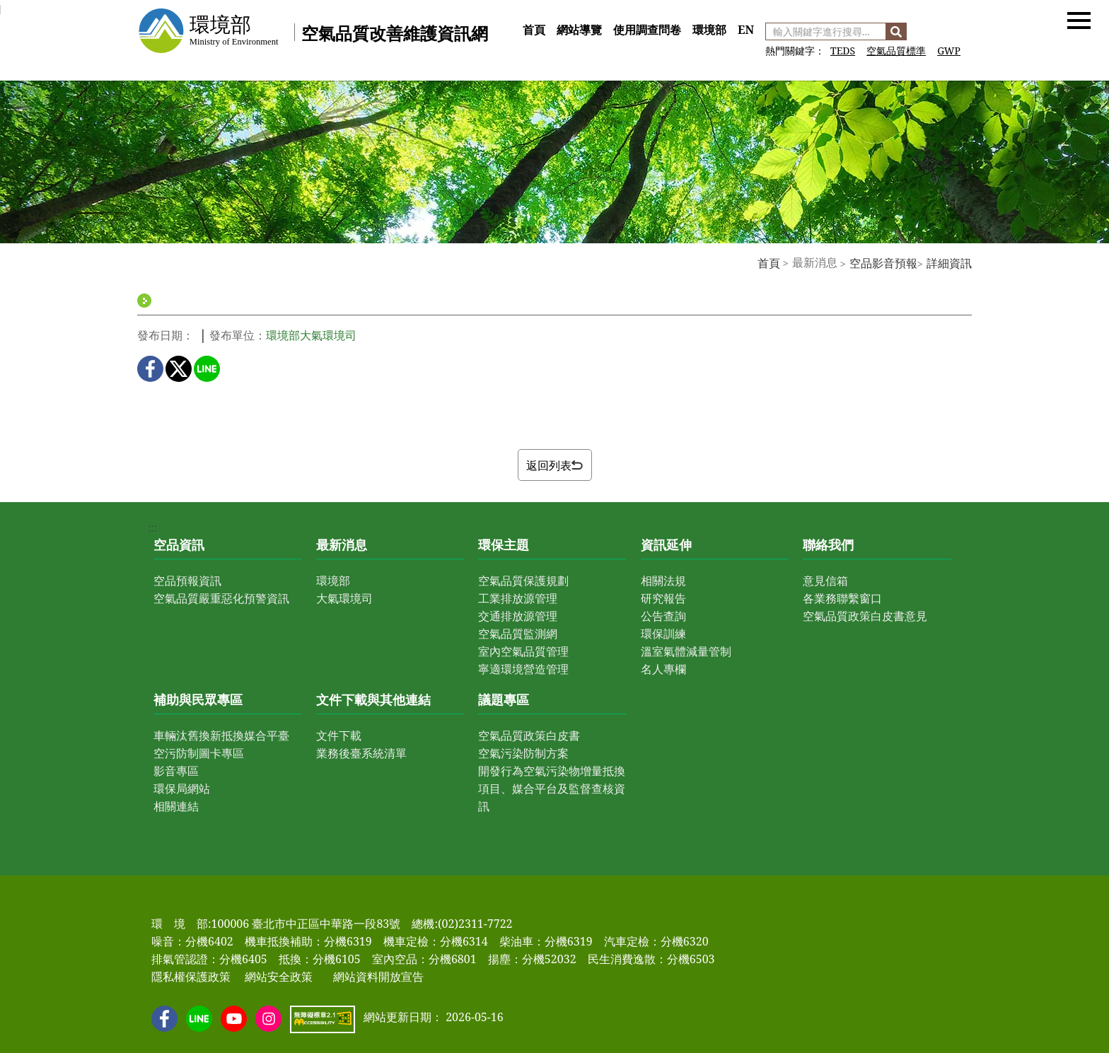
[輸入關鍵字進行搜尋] (825, 31)
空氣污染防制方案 (523, 753)
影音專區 (176, 771)
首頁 (534, 29)
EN (746, 29)
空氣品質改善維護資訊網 (394, 33)
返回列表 (554, 465)
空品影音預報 (883, 263)
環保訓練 (663, 633)
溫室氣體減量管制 (686, 651)
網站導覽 (579, 29)
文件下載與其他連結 (373, 699)
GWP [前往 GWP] (948, 50)
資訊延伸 (666, 544)
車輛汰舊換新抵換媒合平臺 (221, 735)
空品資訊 (178, 544)
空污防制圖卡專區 (198, 753)
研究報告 (663, 598)
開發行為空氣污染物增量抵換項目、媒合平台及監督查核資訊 (551, 788)
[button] (1079, 19)
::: (522, 14)
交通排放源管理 (517, 616)
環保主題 (503, 544)
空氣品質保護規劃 (523, 580)
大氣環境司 (344, 598)
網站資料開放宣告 (378, 976)
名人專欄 (663, 669)
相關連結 (176, 806)
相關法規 (663, 580)
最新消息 (341, 544)
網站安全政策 (279, 976)
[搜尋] (896, 31)
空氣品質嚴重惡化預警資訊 (221, 598)
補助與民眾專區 (198, 699)
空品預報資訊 (187, 580)
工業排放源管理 (517, 598)
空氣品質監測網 (517, 633)
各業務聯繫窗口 (842, 598)
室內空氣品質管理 (523, 651)
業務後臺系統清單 (361, 753)
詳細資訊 (949, 263)
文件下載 (338, 735)
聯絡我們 (828, 544)
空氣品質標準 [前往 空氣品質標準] (896, 50)
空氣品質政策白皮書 (529, 735)
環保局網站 (181, 788)
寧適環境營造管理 (523, 669)
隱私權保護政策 (191, 976)
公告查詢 (663, 616)
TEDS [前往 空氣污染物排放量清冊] (842, 50)
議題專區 (503, 699)
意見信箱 (825, 580)
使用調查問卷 (647, 29)
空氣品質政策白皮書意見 (865, 616)
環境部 (709, 29)
